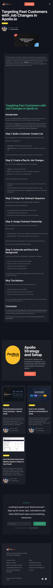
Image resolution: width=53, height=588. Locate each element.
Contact (31, 570)
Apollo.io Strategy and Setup (14, 565)
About (30, 560)
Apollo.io (26, 62)
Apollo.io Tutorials (11, 562)
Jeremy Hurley (14, 29)
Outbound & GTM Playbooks (36, 567)
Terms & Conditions (33, 527)
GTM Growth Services (35, 562)
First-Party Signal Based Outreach (13, 570)
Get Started (29, 4)
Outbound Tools (10, 560)
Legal (7, 579)
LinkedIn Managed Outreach (14, 567)
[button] (49, 4)
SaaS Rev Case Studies (35, 565)
